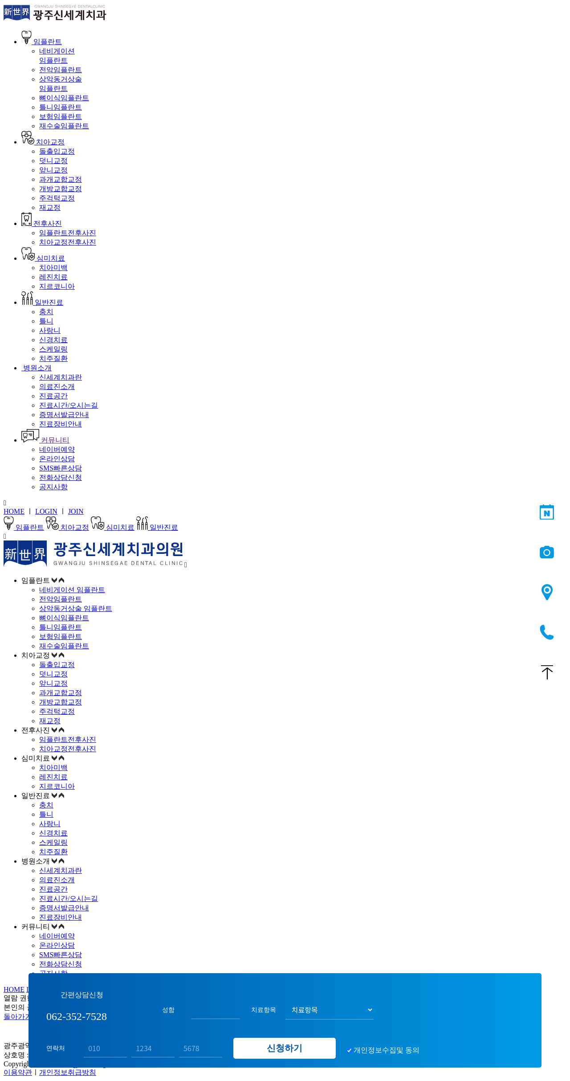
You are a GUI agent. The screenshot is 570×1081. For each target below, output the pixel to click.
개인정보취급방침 (67, 1072)
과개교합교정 (60, 179)
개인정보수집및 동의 (386, 1050)
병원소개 (36, 368)
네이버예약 (57, 449)
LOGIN (46, 511)
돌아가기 (18, 1016)
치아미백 (53, 267)
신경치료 (53, 340)
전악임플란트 (60, 70)
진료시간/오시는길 (68, 405)
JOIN (76, 511)
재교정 (50, 207)
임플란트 (41, 41)
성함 (168, 1009)
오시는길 (547, 592)
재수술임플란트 (64, 126)
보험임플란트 (60, 116)
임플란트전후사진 (67, 233)
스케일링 (53, 349)
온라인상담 (57, 459)
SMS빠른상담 (60, 468)
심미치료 (43, 258)
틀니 (46, 321)
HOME (14, 511)
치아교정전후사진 (67, 242)
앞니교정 (53, 170)
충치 (46, 311)
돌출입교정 (57, 151)
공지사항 (53, 487)
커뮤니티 (45, 440)
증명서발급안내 (64, 414)
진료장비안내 (60, 424)
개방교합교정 (60, 188)
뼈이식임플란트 (64, 98)
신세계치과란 (60, 377)
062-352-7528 (547, 632)
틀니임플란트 (60, 107)
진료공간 (53, 396)
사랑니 (50, 330)
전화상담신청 (60, 477)
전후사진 (41, 223)
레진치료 (53, 277)
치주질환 (53, 358)
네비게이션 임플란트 (72, 590)
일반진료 (42, 302)
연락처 (55, 1048)
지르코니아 (57, 286)
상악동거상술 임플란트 (75, 608)
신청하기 (284, 1048)
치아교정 (43, 142)
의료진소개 (57, 386)
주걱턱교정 (57, 198)
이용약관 (18, 1072)
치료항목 (263, 1009)
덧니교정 (53, 160)
